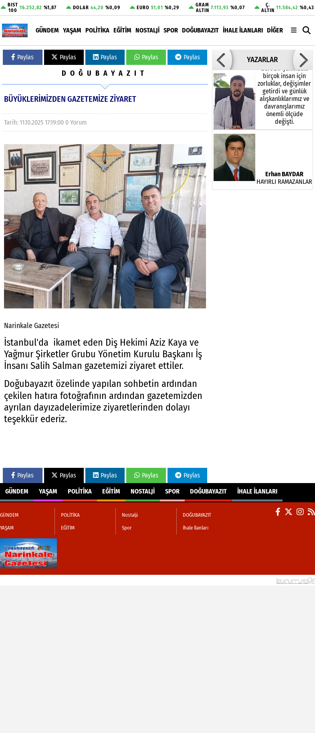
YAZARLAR (262, 59)
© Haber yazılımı (273, 580)
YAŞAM (72, 30)
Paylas (22, 57)
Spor (171, 30)
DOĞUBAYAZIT (200, 30)
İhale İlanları (243, 30)
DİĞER (275, 30)
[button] (307, 30)
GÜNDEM (47, 30)
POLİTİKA (97, 30)
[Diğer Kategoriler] (294, 30)
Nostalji (147, 30)
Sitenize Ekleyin (62, 580)
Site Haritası (19, 580)
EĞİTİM (122, 30)
